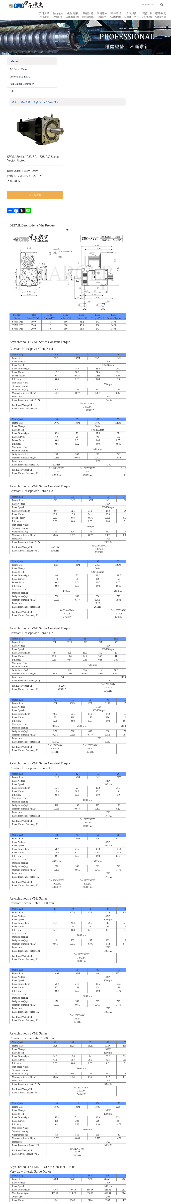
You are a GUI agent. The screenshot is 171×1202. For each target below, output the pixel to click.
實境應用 (102, 14)
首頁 (55, 62)
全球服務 (131, 14)
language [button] (147, 4)
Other (13, 92)
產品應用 (72, 14)
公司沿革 (44, 14)
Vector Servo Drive (20, 77)
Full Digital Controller (22, 84)
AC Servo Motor (19, 70)
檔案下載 (147, 14)
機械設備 (88, 14)
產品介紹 (57, 14)
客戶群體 (115, 14)
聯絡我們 (160, 14)
